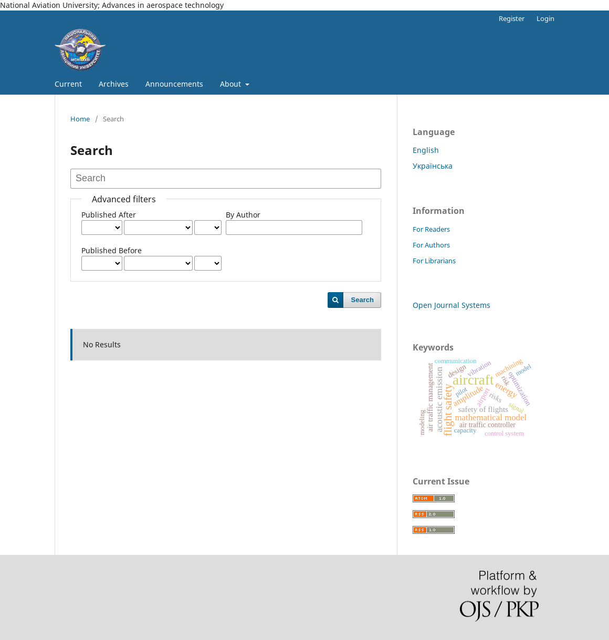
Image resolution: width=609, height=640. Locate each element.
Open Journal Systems (451, 305)
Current (68, 84)
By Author (243, 215)
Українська (433, 166)
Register (511, 18)
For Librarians (434, 260)
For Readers (431, 229)
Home (80, 118)
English (426, 150)
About (231, 84)
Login (545, 18)
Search (362, 300)
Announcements (174, 84)
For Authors (431, 245)
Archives (114, 84)
